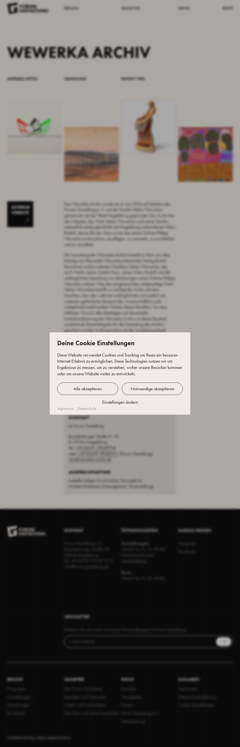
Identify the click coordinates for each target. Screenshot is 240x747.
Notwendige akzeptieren (152, 389)
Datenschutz (86, 408)
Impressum (65, 408)
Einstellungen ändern (120, 402)
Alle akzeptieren (88, 389)
